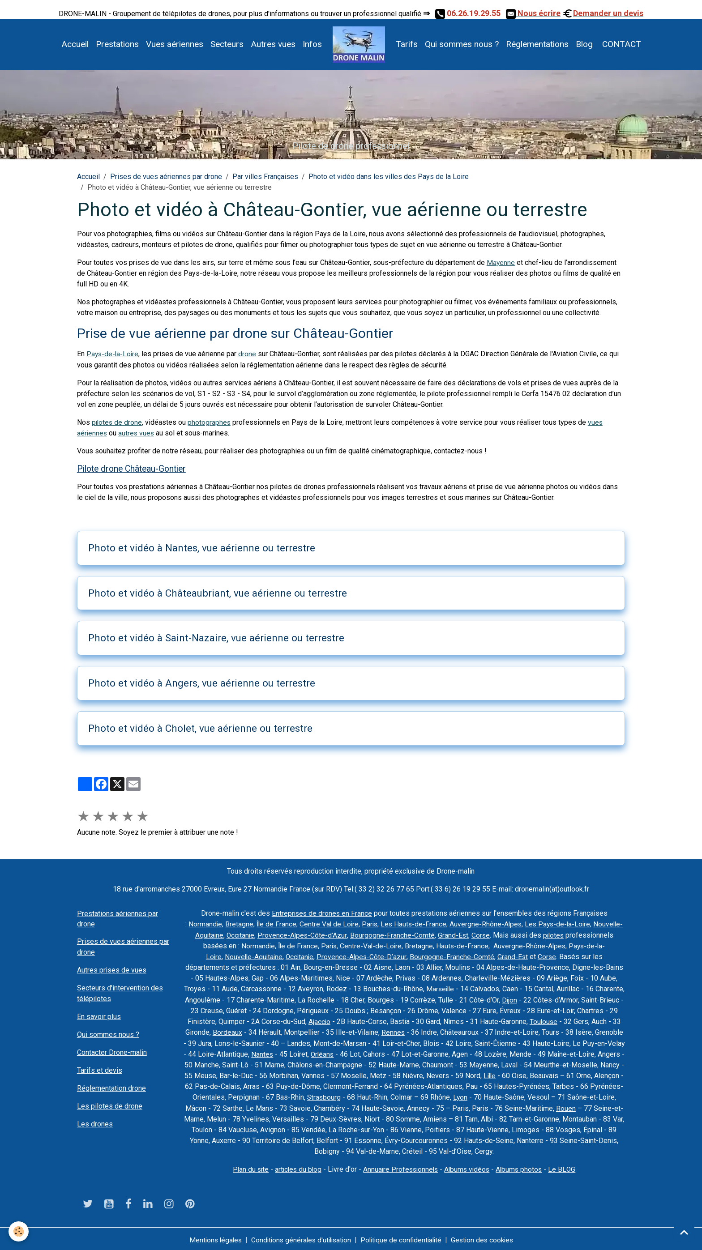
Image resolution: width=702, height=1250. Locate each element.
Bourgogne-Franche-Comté (461, 934)
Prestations (117, 44)
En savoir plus (99, 1015)
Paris (393, 923)
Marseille (465, 988)
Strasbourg (421, 1095)
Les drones (95, 1123)
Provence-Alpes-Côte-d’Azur (370, 934)
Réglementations (537, 44)
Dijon (547, 998)
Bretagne (261, 923)
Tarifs (407, 44)
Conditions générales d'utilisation (299, 1237)
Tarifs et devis (99, 1069)
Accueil (75, 44)
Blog (584, 44)
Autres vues (273, 44)
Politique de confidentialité (403, 1237)
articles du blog (296, 1167)
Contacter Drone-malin (112, 1051)
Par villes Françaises (265, 176)
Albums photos (522, 1167)
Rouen (225, 1117)
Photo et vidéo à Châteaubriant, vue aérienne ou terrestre (217, 592)
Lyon (558, 1095)
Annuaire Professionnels (400, 1167)
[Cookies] (19, 1231)
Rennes (442, 1031)
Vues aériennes (174, 44)
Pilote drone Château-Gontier (131, 468)
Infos (312, 44)
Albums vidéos (468, 1167)
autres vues (137, 432)
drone (249, 354)
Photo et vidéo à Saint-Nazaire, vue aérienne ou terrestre (216, 637)
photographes (210, 422)
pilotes (211, 945)
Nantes (328, 1052)
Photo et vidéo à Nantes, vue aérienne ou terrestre (201, 547)
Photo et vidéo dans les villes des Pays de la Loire (388, 176)
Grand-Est (521, 934)
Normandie (227, 923)
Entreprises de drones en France (322, 913)
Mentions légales (210, 1237)
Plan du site (246, 1167)
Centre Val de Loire (352, 923)
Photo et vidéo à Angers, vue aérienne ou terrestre (201, 682)
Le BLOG (566, 1167)
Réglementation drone (111, 1087)
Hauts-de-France (535, 945)
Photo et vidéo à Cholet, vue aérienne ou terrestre (200, 728)
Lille (584, 1074)
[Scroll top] (684, 1232)
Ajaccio (365, 1020)
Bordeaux (276, 1031)
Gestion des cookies (486, 1237)
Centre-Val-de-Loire (443, 945)
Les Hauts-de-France (438, 923)
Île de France (298, 923)
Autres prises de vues (111, 969)
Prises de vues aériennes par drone (166, 176)
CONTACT (620, 44)
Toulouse (589, 1020)
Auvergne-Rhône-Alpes (511, 923)
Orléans (389, 1052)
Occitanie (307, 934)
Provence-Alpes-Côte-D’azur (404, 955)
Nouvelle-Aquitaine (260, 934)
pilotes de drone (117, 422)
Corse (549, 934)
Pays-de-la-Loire (113, 354)
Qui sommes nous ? (462, 44)
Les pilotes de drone (109, 1105)
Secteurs (227, 44)
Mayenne (501, 262)
